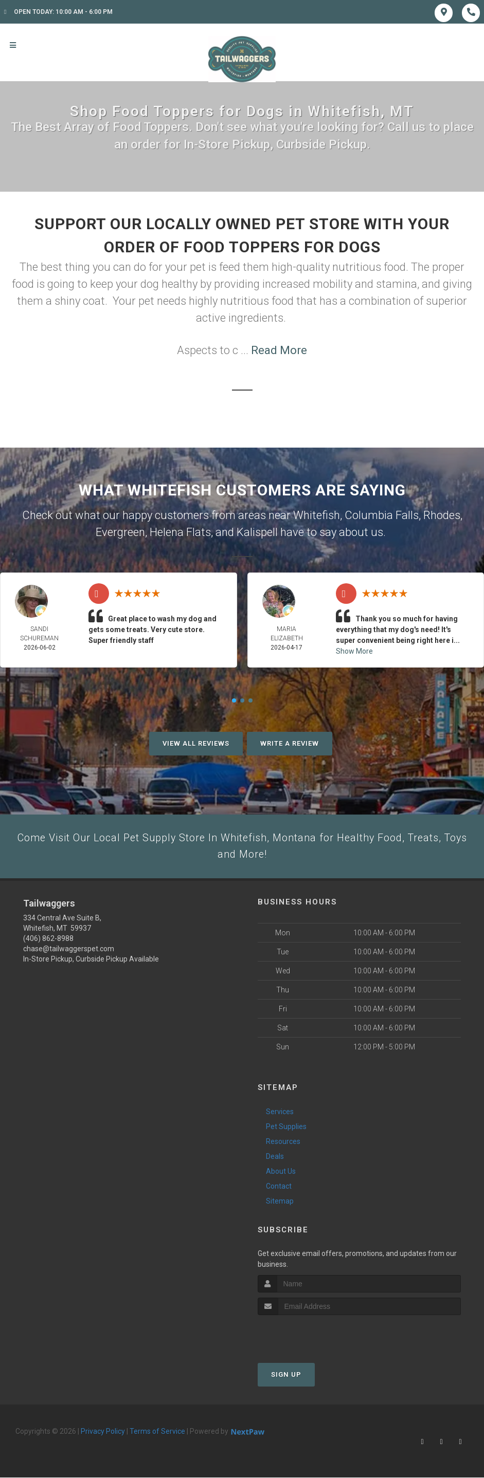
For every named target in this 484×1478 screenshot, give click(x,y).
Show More (354, 651)
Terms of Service (157, 1435)
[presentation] (312, 1338)
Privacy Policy (103, 1435)
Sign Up (286, 1378)
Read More (279, 350)
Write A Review (289, 743)
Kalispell (257, 532)
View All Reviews (196, 743)
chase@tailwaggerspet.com (68, 952)
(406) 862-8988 (48, 942)
